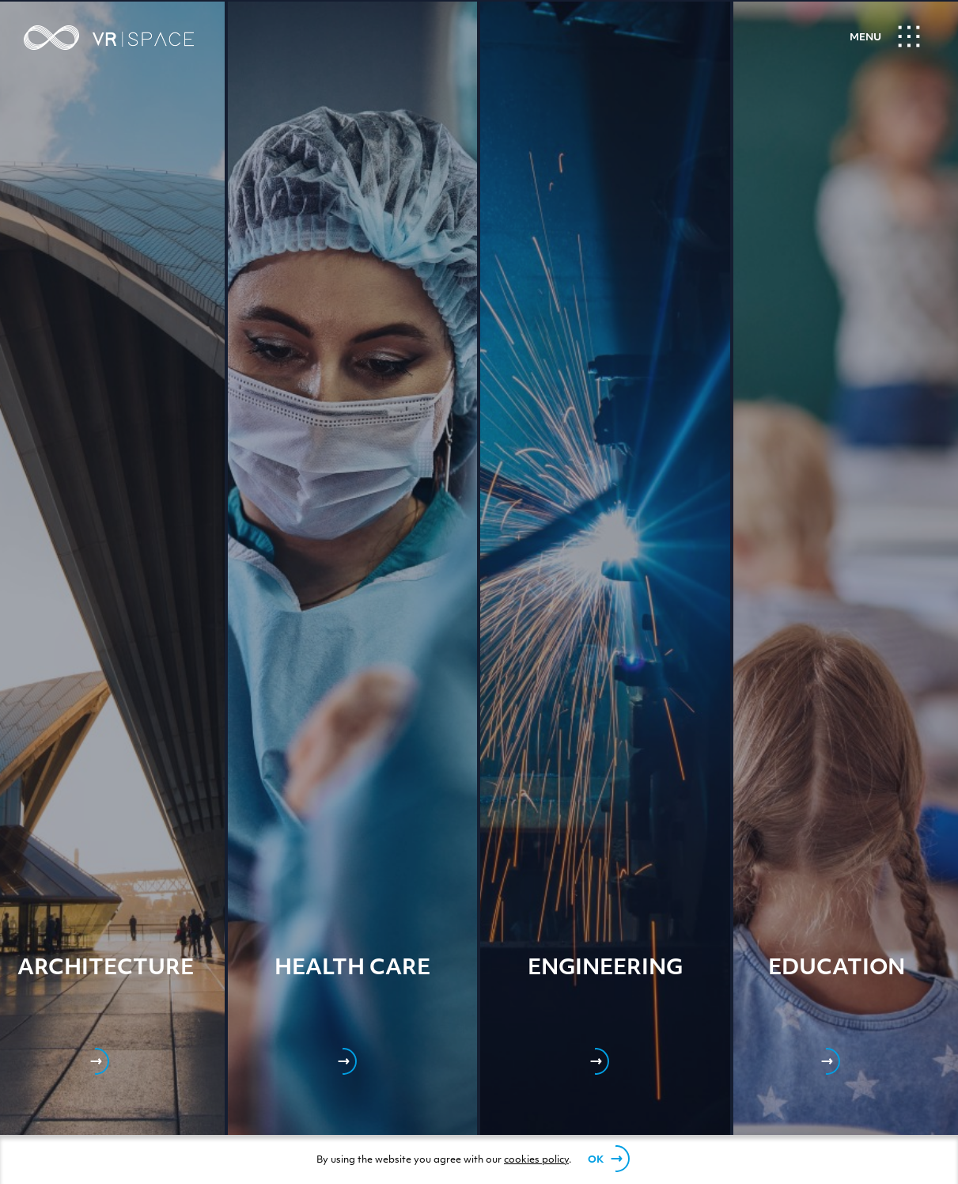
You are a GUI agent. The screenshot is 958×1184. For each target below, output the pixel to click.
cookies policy (536, 1160)
